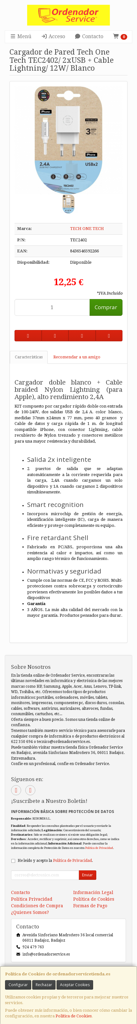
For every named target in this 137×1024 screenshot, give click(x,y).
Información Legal (93, 892)
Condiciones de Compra (37, 905)
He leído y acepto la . (55, 860)
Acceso (53, 36)
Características (29, 357)
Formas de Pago (90, 905)
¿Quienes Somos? (30, 912)
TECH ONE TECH (87, 228)
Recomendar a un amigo (76, 357)
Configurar (18, 984)
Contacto (88, 36)
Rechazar (44, 984)
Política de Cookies (74, 1016)
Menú (20, 36)
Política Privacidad (31, 899)
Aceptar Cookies (75, 984)
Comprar (106, 307)
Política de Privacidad (99, 848)
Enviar (87, 875)
